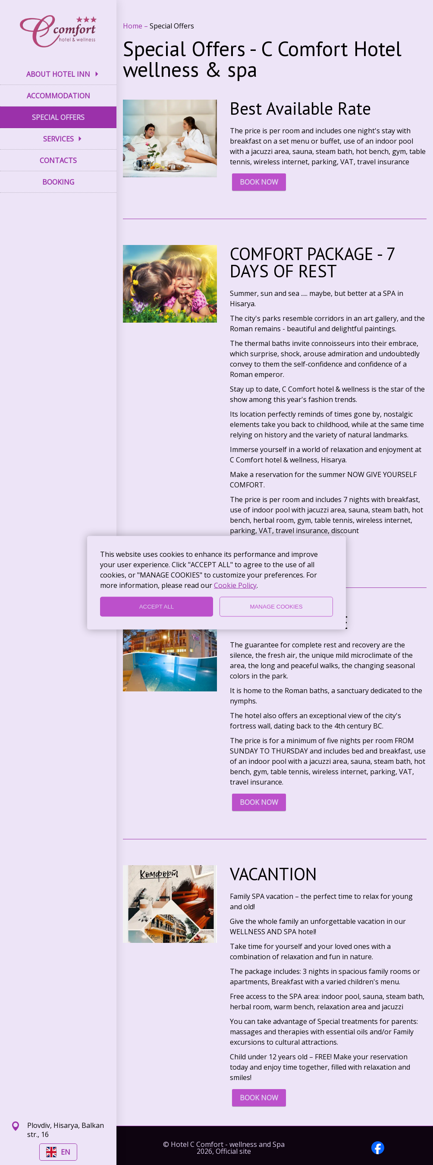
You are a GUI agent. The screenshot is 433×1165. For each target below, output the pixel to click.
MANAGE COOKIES (276, 606)
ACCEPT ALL (156, 606)
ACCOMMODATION (58, 95)
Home (133, 26)
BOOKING (58, 182)
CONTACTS (58, 160)
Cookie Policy (235, 585)
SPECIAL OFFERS (58, 117)
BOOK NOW (259, 182)
